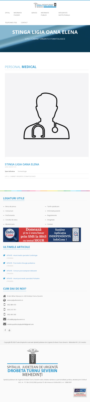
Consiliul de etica (10, 220)
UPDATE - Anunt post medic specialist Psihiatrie (23, 278)
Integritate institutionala (65, 12)
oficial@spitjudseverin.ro (16, 319)
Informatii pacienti (20, 12)
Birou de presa (9, 206)
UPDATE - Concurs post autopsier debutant (22, 271)
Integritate (50, 220)
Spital (7, 11)
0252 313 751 (11, 310)
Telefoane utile (11, 21)
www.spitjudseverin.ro (15, 300)
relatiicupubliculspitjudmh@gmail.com (20, 324)
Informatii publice (48, 12)
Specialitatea (10, 171)
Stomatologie (22, 171)
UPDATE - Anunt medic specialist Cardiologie (22, 255)
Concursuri (8, 211)
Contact (24, 21)
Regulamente (51, 215)
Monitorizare (9, 224)
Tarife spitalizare (52, 206)
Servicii (34, 11)
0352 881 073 (11, 305)
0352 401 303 (11, 314)
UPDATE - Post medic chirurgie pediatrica (21, 263)
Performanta (9, 215)
